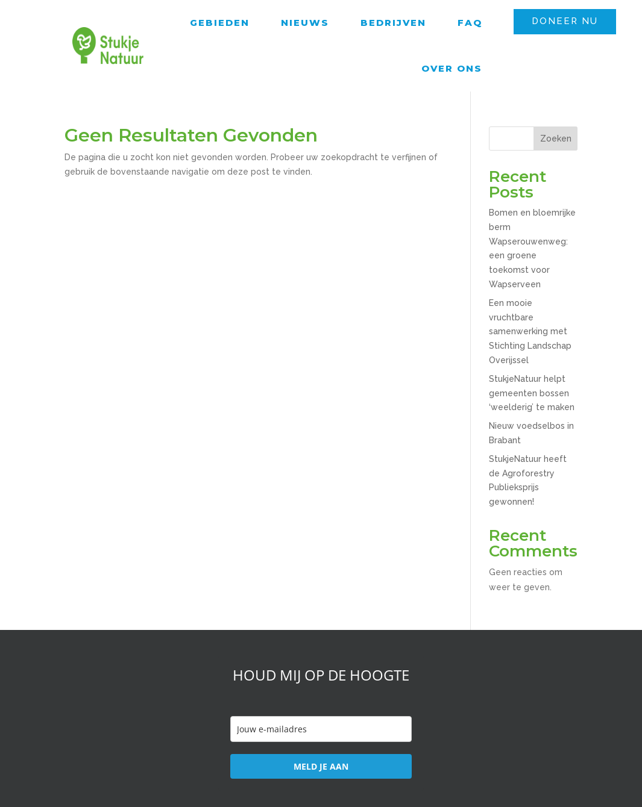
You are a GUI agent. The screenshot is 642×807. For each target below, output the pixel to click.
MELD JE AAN (321, 766)
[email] (321, 729)
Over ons (451, 68)
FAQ (470, 22)
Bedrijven (393, 22)
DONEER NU (565, 21)
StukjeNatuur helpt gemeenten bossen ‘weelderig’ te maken (531, 393)
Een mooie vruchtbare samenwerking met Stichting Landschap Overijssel (530, 331)
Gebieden (220, 22)
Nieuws (305, 22)
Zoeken (555, 138)
